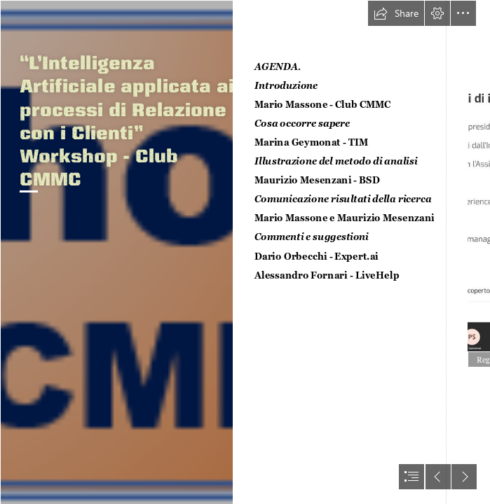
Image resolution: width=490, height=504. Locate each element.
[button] (396, 13)
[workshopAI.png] (116, 252)
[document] (245, 252)
